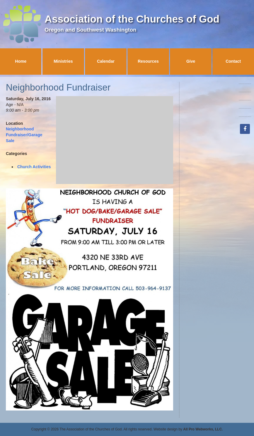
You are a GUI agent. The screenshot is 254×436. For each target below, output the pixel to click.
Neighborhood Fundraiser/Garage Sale (24, 135)
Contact (233, 61)
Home (20, 61)
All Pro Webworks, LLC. (203, 429)
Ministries (63, 61)
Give (190, 61)
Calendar (106, 61)
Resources (148, 61)
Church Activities (34, 166)
